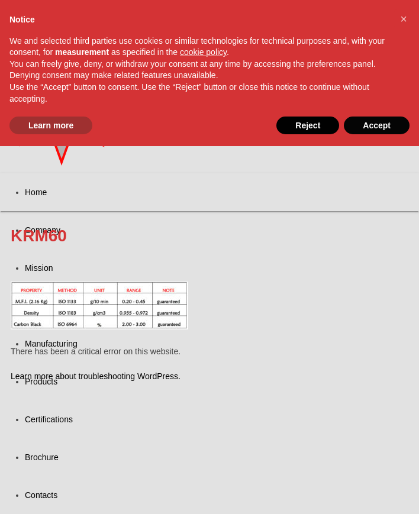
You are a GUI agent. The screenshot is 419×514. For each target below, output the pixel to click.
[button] (403, 18)
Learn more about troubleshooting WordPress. (96, 376)
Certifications (49, 419)
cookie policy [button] (203, 52)
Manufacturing (51, 343)
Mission (39, 268)
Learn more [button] (50, 125)
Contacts (41, 495)
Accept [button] (377, 125)
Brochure (42, 457)
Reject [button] (307, 125)
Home (36, 192)
